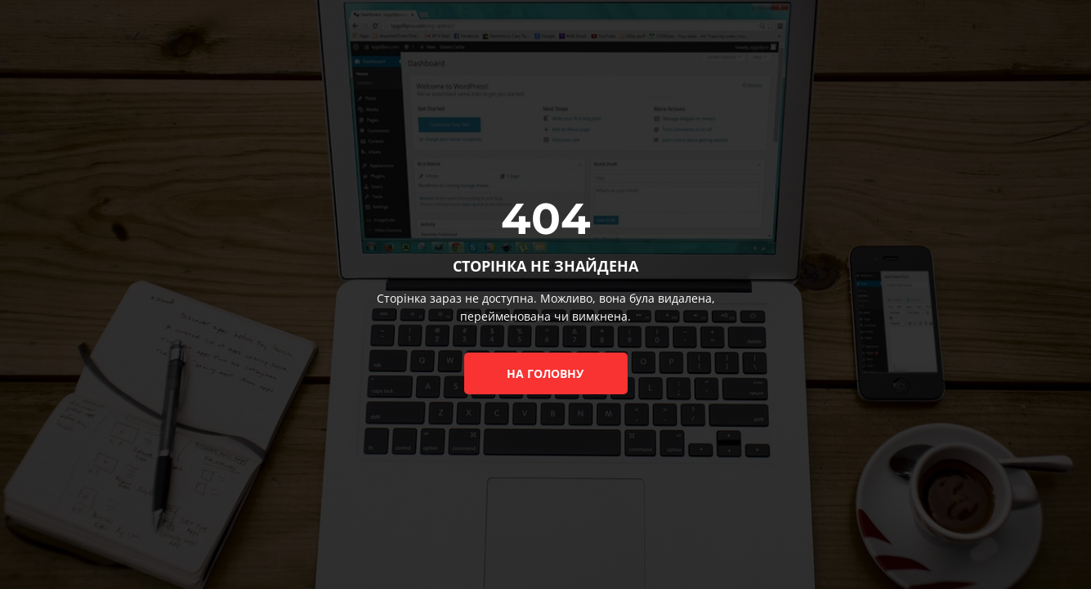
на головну (545, 373)
